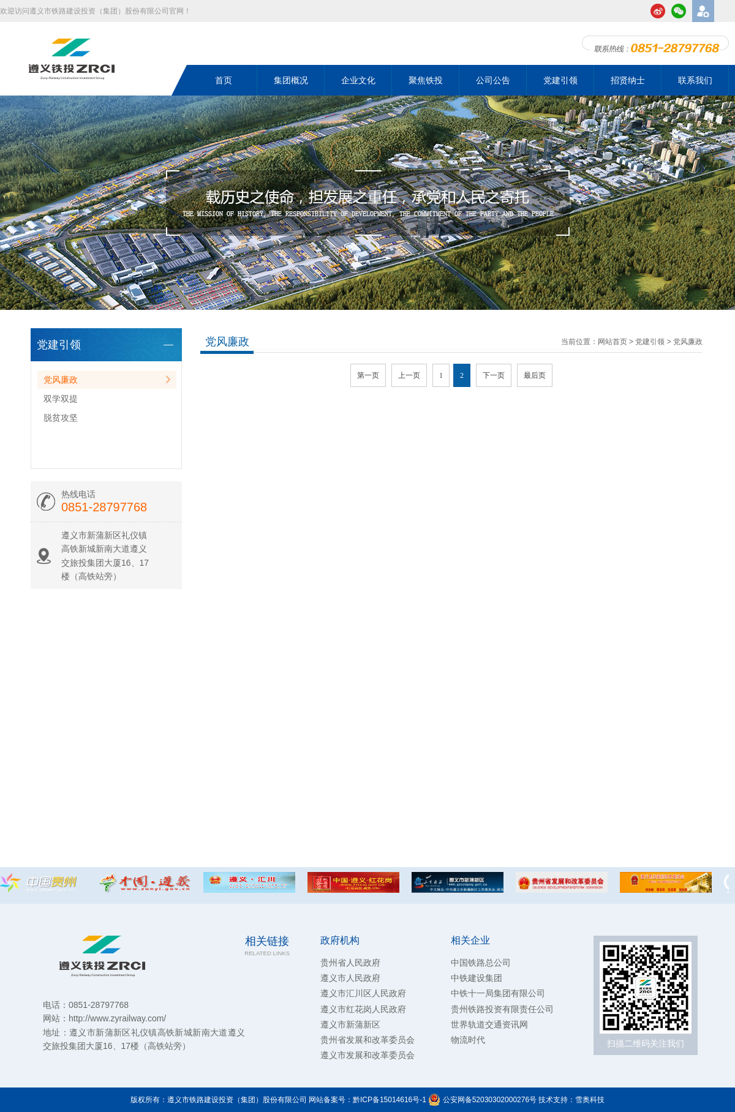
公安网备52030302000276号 (482, 1099)
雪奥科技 (590, 1099)
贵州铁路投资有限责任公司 (502, 1009)
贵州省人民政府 (350, 962)
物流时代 (468, 1040)
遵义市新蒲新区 (350, 1024)
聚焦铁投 (426, 80)
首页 (223, 80)
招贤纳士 (628, 80)
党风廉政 (60, 380)
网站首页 (612, 341)
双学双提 (60, 399)
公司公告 (493, 80)
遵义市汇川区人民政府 (363, 993)
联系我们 (695, 80)
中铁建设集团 (476, 978)
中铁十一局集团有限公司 (498, 993)
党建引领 (560, 80)
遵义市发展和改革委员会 (367, 1055)
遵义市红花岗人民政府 (363, 1009)
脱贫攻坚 (60, 418)
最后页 (535, 375)
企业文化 (358, 80)
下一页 (494, 375)
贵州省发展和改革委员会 (367, 1040)
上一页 (409, 375)
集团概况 (291, 80)
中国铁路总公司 (481, 962)
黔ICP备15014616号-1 (389, 1099)
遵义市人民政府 (350, 978)
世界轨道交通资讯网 (489, 1024)
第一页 (368, 375)
